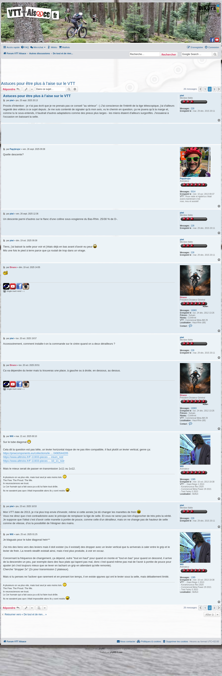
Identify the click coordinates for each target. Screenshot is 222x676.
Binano (183, 297)
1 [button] (205, 89)
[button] (200, 89)
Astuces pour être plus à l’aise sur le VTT (38, 83)
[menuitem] (25, 47)
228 (192, 108)
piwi (182, 95)
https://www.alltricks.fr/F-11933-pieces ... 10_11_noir (33, 460)
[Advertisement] (107, 69)
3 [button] (214, 89)
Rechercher (169, 54)
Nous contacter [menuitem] (126, 641)
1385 (193, 479)
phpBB (102, 649)
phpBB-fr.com (116, 652)
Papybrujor (185, 178)
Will (182, 466)
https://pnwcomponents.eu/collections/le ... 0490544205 (35, 453)
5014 (193, 191)
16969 (194, 310)
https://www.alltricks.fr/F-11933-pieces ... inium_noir (33, 457)
